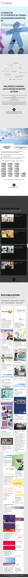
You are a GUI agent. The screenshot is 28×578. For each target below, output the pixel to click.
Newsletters (22, 300)
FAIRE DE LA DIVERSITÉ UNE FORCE (14, 113)
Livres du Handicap (5, 300)
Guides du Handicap (14, 300)
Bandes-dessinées (19, 302)
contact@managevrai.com (14, 576)
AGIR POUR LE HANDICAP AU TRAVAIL (14, 111)
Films (2, 302)
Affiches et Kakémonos (9, 302)
